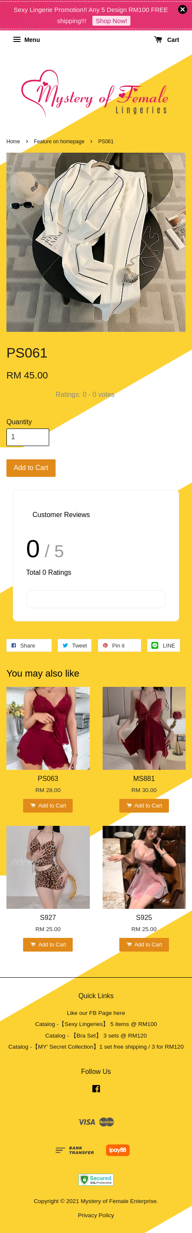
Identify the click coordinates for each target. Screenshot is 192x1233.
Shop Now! (111, 20)
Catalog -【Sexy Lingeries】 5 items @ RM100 (96, 1024)
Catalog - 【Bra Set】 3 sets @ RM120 (96, 1035)
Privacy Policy (96, 1215)
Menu (26, 39)
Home (13, 142)
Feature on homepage (59, 142)
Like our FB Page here (96, 1013)
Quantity (19, 422)
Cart (166, 39)
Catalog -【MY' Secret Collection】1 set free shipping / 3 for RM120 (96, 1047)
